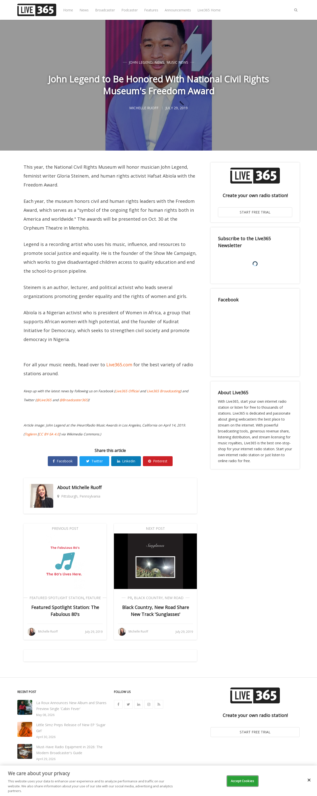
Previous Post (65, 528)
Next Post (155, 528)
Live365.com (119, 365)
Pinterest (157, 461)
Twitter (94, 461)
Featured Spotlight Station (56, 597)
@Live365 (44, 400)
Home (68, 10)
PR (130, 597)
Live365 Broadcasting (163, 391)
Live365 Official (127, 391)
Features (151, 10)
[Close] (309, 780)
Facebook (63, 461)
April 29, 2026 (45, 759)
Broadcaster (105, 10)
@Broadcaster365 (73, 400)
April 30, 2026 (45, 737)
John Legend (141, 62)
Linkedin (126, 461)
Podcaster (129, 10)
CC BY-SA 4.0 (49, 434)
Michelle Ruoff (87, 487)
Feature (93, 597)
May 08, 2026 (45, 715)
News (84, 10)
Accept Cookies (242, 781)
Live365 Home (209, 10)
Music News (177, 62)
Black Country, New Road (159, 597)
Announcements (178, 10)
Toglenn (31, 434)
